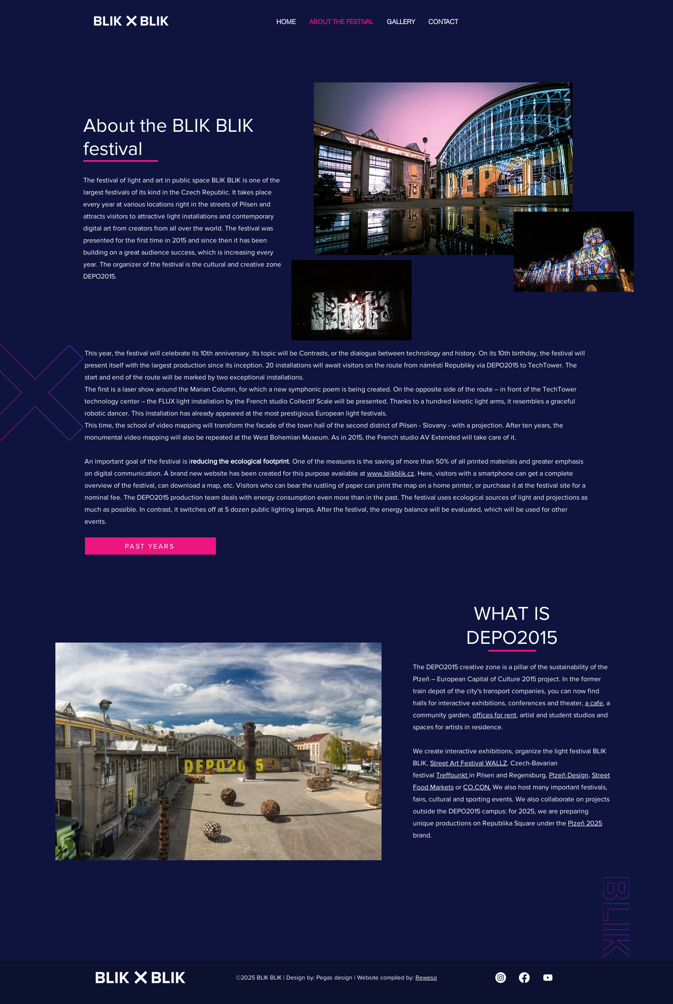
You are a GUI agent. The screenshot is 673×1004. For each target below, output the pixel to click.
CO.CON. (477, 787)
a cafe (594, 703)
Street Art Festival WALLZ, (469, 763)
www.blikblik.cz (390, 473)
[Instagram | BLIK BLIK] (500, 977)
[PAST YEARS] (150, 546)
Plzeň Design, (569, 775)
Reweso (426, 977)
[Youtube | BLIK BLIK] (548, 977)
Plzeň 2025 (585, 823)
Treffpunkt (452, 775)
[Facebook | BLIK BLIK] (524, 977)
